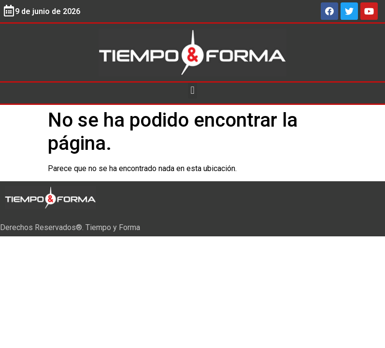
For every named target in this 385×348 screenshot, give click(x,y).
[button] (192, 91)
